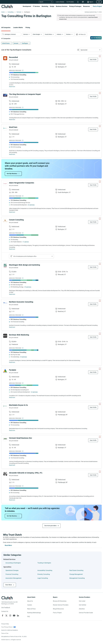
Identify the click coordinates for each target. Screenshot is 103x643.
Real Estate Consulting (76, 570)
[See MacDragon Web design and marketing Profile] (5, 266)
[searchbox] (11, 34)
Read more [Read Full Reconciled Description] (12, 86)
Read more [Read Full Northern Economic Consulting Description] (12, 327)
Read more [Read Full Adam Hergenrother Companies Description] (12, 212)
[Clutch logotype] (7, 597)
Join (99, 2)
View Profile (93, 59)
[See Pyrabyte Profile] (5, 371)
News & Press (31, 609)
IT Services (36, 6)
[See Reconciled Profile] (5, 58)
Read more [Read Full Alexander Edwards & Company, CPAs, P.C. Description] (12, 500)
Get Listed (82, 601)
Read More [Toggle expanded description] (8, 545)
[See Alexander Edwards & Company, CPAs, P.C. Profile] (5, 474)
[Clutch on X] (6, 615)
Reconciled (13, 57)
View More (8, 585)
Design (52, 6)
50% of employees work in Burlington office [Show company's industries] (24, 256)
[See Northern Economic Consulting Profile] (5, 303)
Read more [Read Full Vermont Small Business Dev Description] (12, 465)
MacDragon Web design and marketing (24, 265)
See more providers (50, 525)
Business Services (61, 6)
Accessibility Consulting (44, 570)
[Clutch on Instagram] (10, 615)
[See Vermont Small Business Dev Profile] (5, 439)
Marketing (45, 6)
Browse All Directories (59, 601)
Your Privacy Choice (6, 627)
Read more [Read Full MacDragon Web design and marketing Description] (12, 294)
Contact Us (4, 611)
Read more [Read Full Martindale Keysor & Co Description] (12, 430)
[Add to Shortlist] (100, 56)
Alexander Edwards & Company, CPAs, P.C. (26, 473)
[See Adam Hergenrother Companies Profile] (5, 184)
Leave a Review (60, 2)
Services (25, 34)
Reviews (68, 34)
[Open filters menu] (81, 34)
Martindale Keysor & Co (18, 405)
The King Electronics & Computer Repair (25, 94)
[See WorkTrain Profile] (5, 128)
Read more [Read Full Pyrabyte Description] (12, 397)
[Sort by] (91, 50)
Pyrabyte (12, 370)
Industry (59, 34)
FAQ (28, 616)
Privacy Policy (5, 624)
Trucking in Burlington (44, 563)
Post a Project (97, 6)
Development (27, 6)
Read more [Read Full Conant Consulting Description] (12, 249)
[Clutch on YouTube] (14, 615)
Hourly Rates (48, 34)
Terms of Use (4, 633)
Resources (86, 6)
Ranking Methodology (34, 612)
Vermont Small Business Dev (20, 438)
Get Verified (82, 605)
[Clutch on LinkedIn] (18, 615)
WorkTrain (13, 127)
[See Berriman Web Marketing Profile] (5, 336)
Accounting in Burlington (13, 563)
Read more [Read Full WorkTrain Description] (12, 154)
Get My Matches (12, 173)
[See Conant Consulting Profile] (5, 221)
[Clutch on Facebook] (2, 615)
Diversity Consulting (43, 574)
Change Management (76, 574)
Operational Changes (12, 570)
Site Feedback (5, 607)
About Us (30, 601)
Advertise (82, 609)
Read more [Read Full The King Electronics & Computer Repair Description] (12, 119)
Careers (29, 605)
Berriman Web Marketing (19, 335)
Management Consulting (77, 578)
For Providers (70, 2)
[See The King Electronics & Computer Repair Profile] (5, 95)
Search (41, 2)
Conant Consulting (16, 220)
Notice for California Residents (9, 630)
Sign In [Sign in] (91, 2)
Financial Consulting (12, 574)
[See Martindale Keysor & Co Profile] (5, 406)
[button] (26, 34)
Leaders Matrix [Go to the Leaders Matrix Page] (18, 27)
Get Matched (97, 37)
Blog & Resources (58, 609)
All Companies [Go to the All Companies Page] (5, 27)
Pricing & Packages (75, 6)
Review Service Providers (60, 605)
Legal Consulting (42, 578)
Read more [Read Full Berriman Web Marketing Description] (12, 362)
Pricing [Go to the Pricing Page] (28, 27)
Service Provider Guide (86, 612)
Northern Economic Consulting (21, 302)
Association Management (13, 578)
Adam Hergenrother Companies (21, 183)
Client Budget (36, 34)
